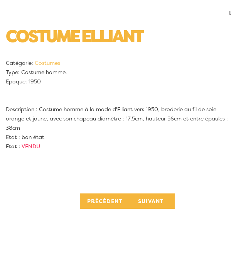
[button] (120, 13)
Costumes (47, 62)
